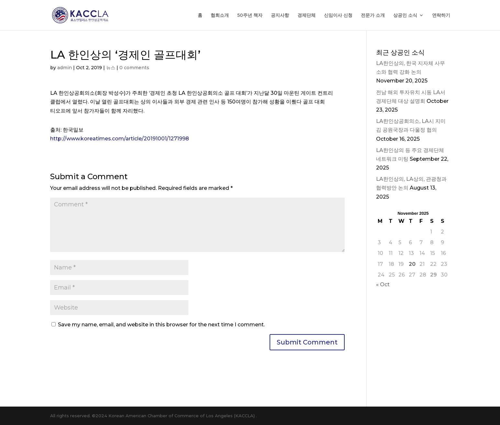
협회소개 (220, 15)
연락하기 (441, 15)
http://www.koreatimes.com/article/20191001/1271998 (119, 139)
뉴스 (110, 68)
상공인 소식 (405, 15)
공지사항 (280, 15)
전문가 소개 (373, 15)
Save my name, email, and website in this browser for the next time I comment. (161, 324)
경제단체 (306, 15)
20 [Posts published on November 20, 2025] (412, 264)
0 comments (134, 68)
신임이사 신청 (338, 15)
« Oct (383, 284)
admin (64, 68)
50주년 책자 (249, 15)
